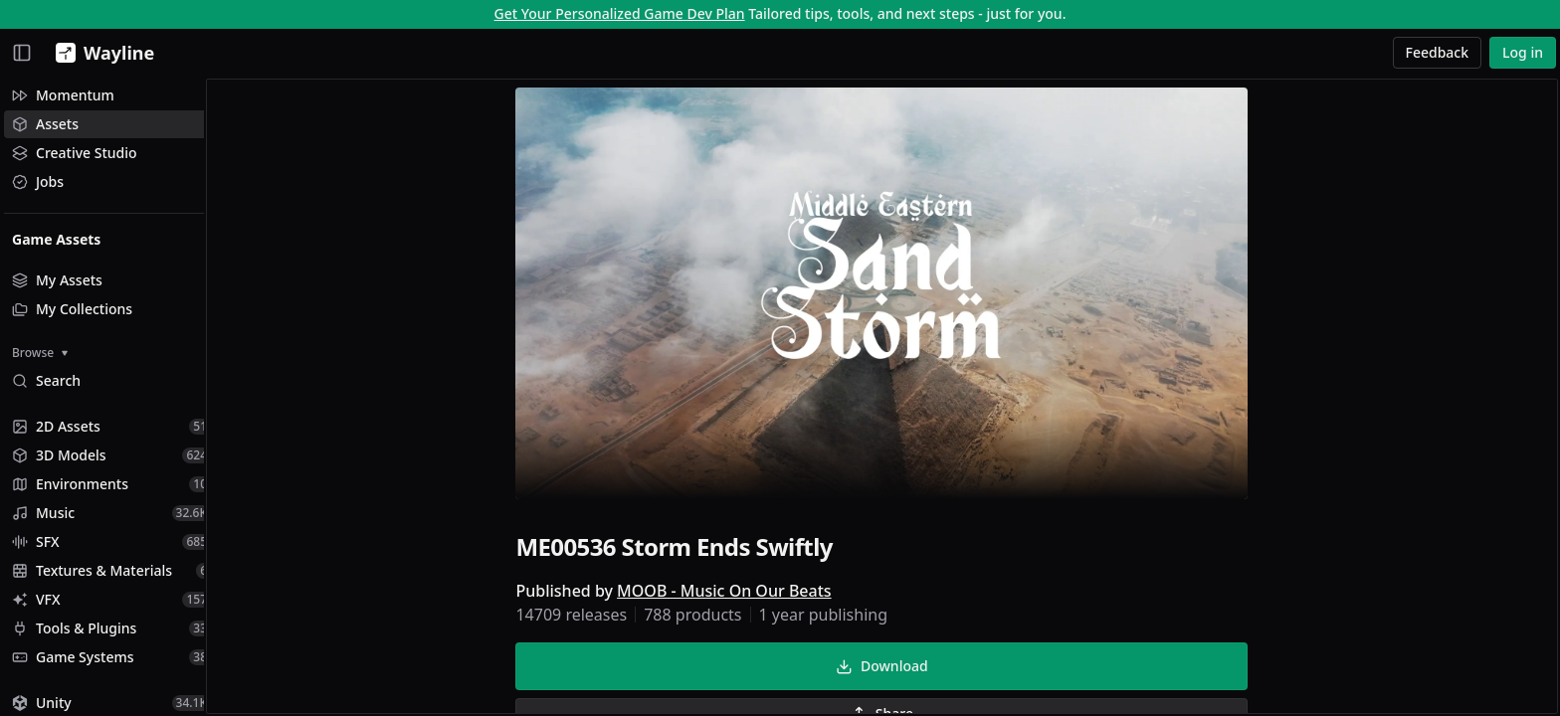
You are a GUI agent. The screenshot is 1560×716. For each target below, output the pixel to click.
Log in (1522, 52)
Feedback (1437, 52)
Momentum (63, 95)
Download (891, 667)
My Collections (72, 308)
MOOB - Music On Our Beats (734, 593)
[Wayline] (101, 53)
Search (46, 380)
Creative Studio (74, 152)
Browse (40, 352)
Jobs (38, 181)
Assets (45, 123)
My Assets (57, 279)
